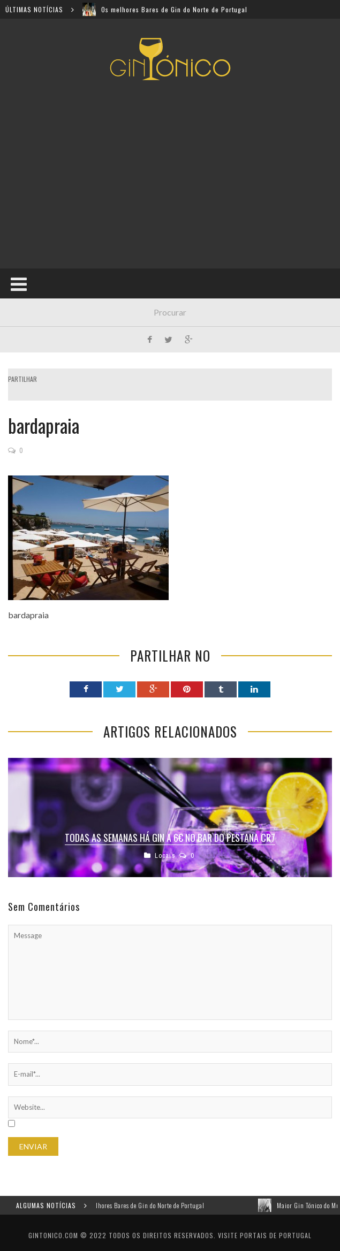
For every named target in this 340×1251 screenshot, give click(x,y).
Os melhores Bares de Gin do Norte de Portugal (174, 9)
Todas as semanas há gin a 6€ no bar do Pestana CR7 (170, 838)
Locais (165, 855)
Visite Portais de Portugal (265, 1235)
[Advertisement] (174, 174)
